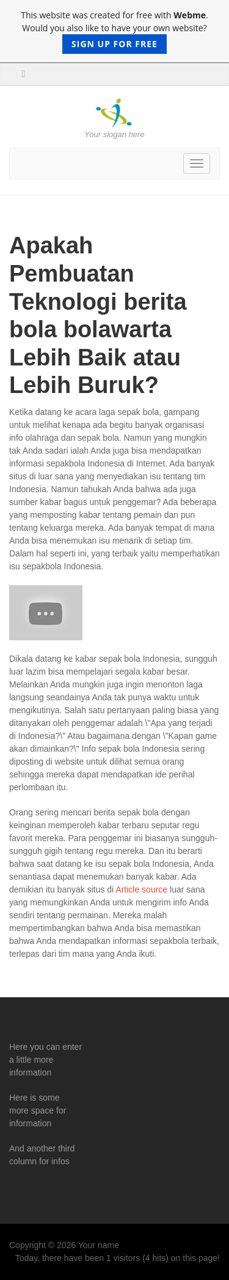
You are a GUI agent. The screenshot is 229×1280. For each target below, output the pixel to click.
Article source (141, 889)
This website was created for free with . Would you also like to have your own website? (114, 31)
